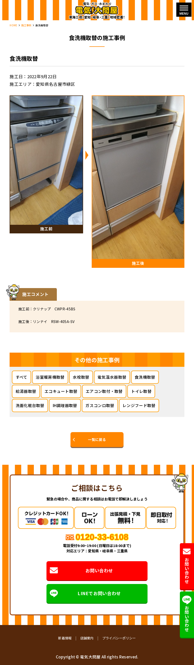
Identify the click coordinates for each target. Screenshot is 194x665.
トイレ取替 (141, 391)
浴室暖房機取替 (50, 377)
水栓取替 (81, 377)
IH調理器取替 (65, 405)
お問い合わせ (81, 571)
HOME (13, 25)
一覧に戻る (97, 439)
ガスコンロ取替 (99, 405)
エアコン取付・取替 (104, 391)
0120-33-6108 (102, 537)
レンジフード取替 (139, 405)
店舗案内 (87, 638)
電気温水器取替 (112, 377)
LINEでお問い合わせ (85, 593)
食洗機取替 (145, 377)
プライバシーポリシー (119, 638)
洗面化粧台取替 (30, 405)
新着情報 (64, 638)
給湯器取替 (26, 391)
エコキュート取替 (60, 391)
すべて (22, 377)
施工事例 (26, 25)
